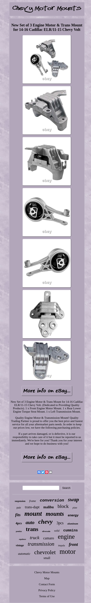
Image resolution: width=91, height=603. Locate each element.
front (73, 544)
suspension (20, 501)
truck (34, 537)
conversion (52, 500)
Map (47, 578)
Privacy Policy (46, 590)
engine (66, 536)
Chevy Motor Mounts (46, 572)
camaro (48, 538)
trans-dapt (32, 507)
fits (18, 514)
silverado (46, 531)
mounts (55, 513)
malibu (48, 507)
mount (33, 513)
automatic (24, 553)
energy (73, 515)
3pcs (60, 523)
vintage (20, 545)
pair (19, 507)
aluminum (72, 523)
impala (61, 545)
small (46, 558)
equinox (22, 539)
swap (73, 499)
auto (30, 522)
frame (32, 500)
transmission (41, 544)
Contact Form (47, 584)
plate (75, 507)
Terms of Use (47, 596)
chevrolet (45, 552)
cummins (70, 530)
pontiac (19, 531)
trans (32, 529)
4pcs (19, 523)
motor (67, 551)
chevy (45, 521)
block (63, 506)
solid (56, 530)
